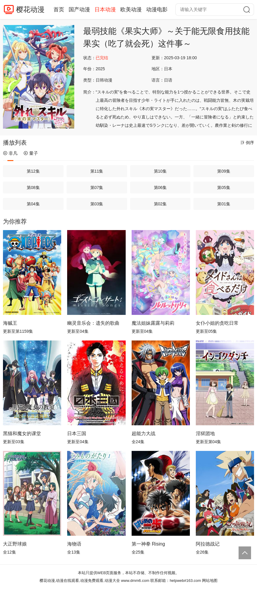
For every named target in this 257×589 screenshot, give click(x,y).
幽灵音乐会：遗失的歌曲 (93, 323)
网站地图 (209, 580)
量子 (30, 153)
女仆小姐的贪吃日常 (217, 323)
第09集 (223, 171)
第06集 (160, 187)
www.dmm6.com (135, 580)
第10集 (160, 171)
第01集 (223, 203)
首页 (58, 10)
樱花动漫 (30, 9)
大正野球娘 (15, 543)
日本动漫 (105, 10)
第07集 (96, 187)
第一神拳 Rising (148, 543)
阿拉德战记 (208, 543)
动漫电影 (157, 10)
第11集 (96, 171)
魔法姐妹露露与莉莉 (153, 323)
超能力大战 (143, 433)
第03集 (96, 203)
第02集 (160, 203)
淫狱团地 (205, 433)
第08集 (33, 187)
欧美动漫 (131, 10)
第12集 (33, 171)
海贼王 (10, 323)
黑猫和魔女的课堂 (22, 433)
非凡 (10, 153)
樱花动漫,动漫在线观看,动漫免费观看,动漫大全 (80, 580)
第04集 (33, 203)
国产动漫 (79, 10)
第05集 (223, 187)
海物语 (74, 543)
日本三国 (76, 433)
